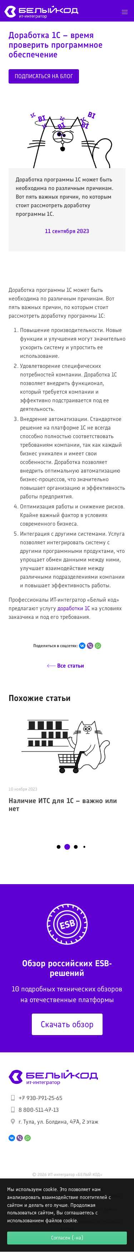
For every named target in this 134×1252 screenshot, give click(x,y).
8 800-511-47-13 (39, 1109)
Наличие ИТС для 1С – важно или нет (63, 804)
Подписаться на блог (44, 76)
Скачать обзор (67, 1024)
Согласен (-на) (67, 1237)
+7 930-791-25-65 (40, 1098)
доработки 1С (74, 608)
